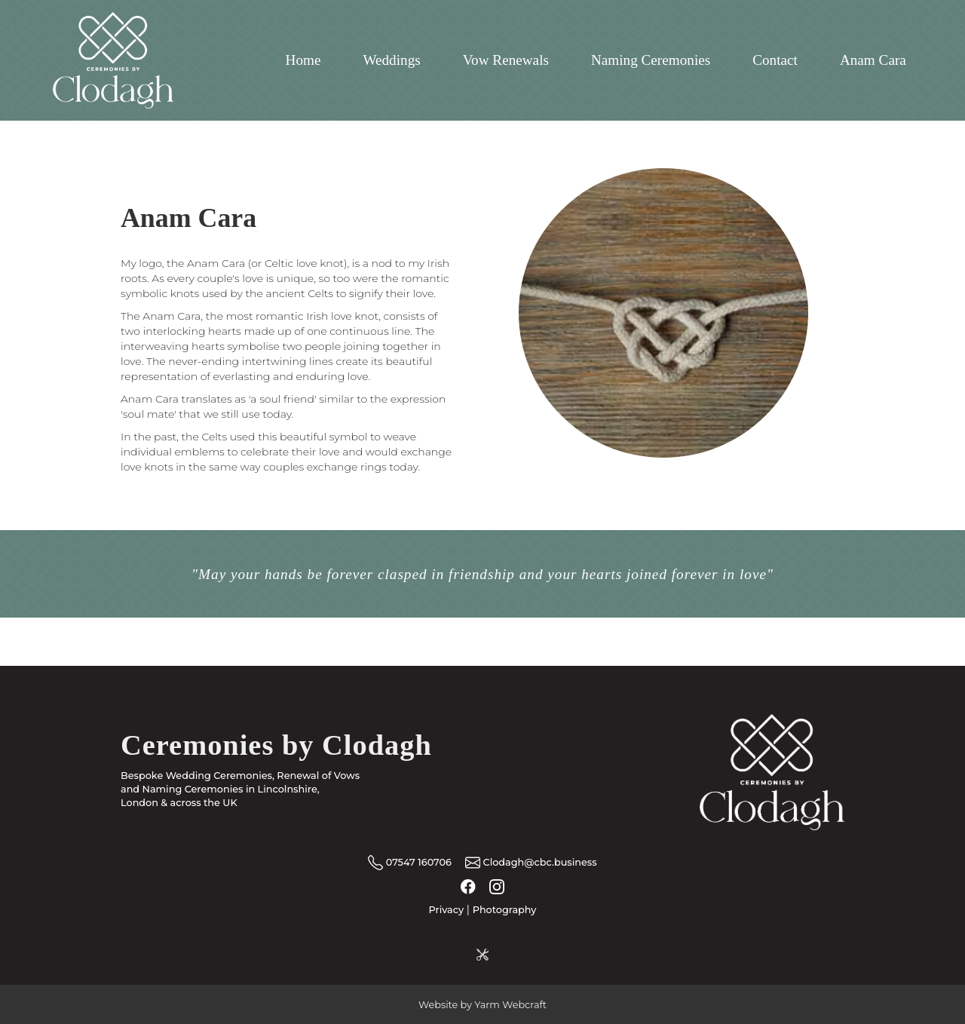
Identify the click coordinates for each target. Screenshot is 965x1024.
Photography (505, 909)
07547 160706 (410, 862)
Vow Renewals (506, 60)
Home (303, 60)
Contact (775, 60)
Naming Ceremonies (650, 60)
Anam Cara (873, 60)
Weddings (391, 60)
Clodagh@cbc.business (530, 862)
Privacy (446, 909)
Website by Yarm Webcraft (482, 1004)
